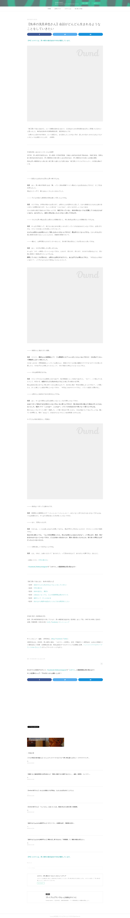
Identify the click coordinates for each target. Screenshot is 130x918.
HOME (49, 8)
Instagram (44, 567)
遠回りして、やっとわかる (42, 598)
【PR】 (29, 40)
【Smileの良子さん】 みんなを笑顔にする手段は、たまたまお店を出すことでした (50, 789)
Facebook (32, 567)
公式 (48, 622)
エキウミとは (68, 8)
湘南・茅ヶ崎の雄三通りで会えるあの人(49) (36, 658)
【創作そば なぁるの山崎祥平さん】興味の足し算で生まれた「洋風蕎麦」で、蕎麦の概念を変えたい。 (56, 838)
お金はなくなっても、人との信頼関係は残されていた (51, 595)
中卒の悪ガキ (43, 560)
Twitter (38, 567)
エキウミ (72, 670)
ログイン (96, 3)
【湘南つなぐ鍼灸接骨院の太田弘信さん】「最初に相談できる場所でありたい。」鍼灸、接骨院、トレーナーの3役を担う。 (62, 772)
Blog (53, 639)
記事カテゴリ (58, 8)
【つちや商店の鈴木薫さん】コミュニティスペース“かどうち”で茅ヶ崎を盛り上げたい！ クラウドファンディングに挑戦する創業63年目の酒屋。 (68, 756)
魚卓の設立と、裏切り (41, 591)
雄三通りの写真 (78, 8)
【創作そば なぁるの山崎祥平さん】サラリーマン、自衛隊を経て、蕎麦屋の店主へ (50, 821)
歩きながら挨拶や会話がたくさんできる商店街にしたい (52, 601)
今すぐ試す (85, 3)
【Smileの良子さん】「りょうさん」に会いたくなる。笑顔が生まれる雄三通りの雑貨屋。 (52, 805)
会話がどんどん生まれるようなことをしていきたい (50, 585)
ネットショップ (64, 622)
